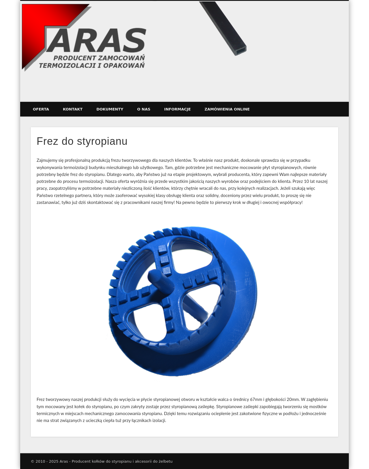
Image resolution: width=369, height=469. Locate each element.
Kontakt (72, 109)
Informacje (177, 109)
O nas (143, 109)
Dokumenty (109, 109)
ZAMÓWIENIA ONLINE (227, 109)
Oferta (41, 109)
